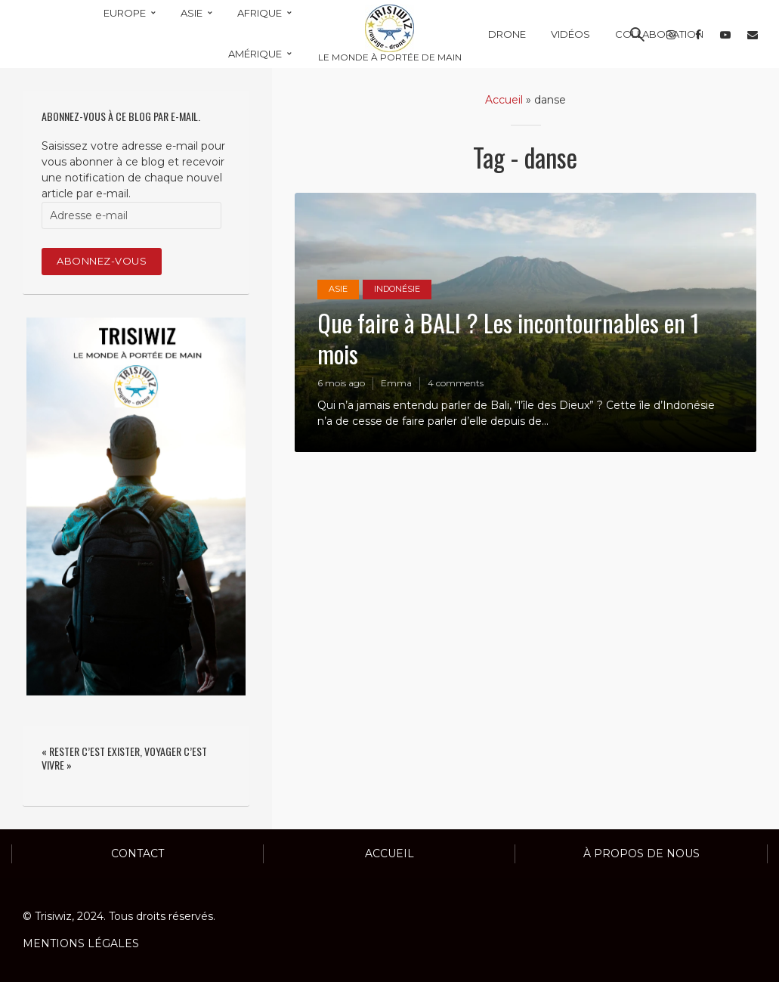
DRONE (507, 34)
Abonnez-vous (102, 261)
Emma (396, 383)
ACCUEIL (389, 853)
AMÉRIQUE (255, 54)
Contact (137, 853)
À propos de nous (641, 853)
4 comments (456, 383)
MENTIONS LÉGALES (81, 943)
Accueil (504, 100)
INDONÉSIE (397, 289)
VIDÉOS (570, 34)
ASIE (338, 289)
